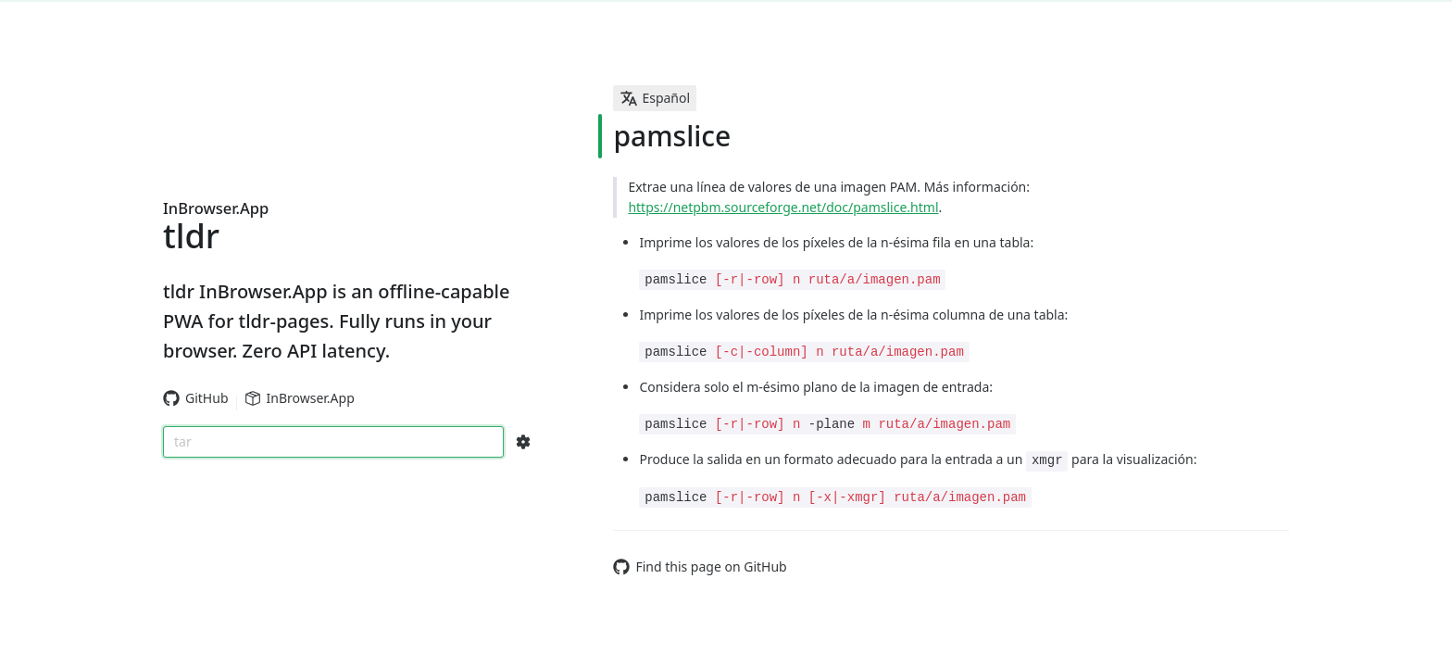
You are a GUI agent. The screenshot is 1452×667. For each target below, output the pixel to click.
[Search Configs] (523, 442)
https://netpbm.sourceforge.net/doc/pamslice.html (783, 207)
